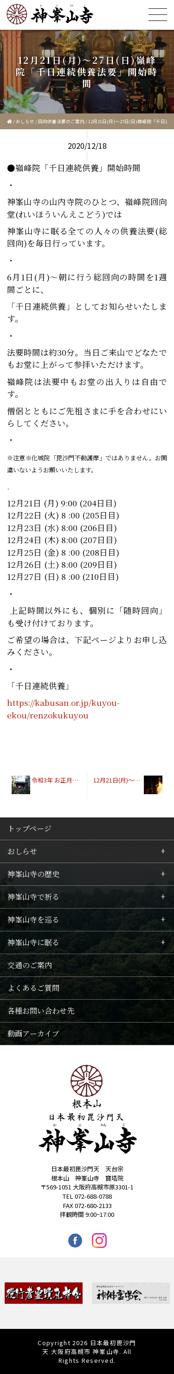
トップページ (29, 828)
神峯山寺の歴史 (33, 874)
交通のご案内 (29, 965)
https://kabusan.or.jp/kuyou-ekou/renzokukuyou (63, 708)
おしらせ (25, 121)
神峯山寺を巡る (33, 919)
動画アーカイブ (33, 1033)
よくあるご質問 (33, 987)
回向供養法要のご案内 (61, 121)
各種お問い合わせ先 (40, 1010)
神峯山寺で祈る (33, 896)
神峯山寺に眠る (33, 942)
